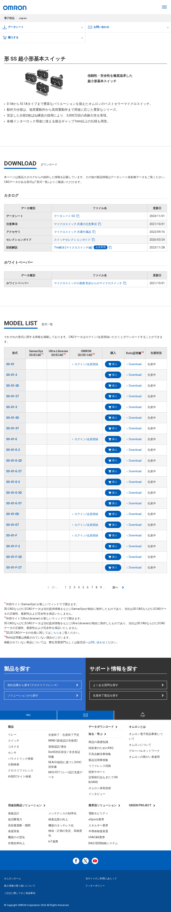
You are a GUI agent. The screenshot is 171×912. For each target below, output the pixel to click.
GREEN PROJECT (140, 805)
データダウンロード (101, 726)
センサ (12, 752)
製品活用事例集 (98, 760)
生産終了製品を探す (105, 695)
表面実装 (13, 831)
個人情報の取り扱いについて (19, 885)
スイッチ (13, 740)
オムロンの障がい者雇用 (144, 756)
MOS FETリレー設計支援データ (65, 775)
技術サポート (97, 771)
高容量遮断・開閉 (19, 825)
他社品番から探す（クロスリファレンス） (32, 685)
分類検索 (13, 764)
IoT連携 (53, 841)
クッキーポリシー (95, 885)
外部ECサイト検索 (19, 776)
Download (135, 364)
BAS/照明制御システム (103, 843)
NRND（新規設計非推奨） (63, 740)
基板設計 (13, 813)
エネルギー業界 (98, 825)
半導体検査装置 (98, 831)
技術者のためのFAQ (101, 748)
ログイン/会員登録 (86, 364)
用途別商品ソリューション (25, 805)
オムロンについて (140, 744)
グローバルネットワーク (144, 750)
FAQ (28, 715)
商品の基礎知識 (98, 742)
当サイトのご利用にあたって (101, 878)
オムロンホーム (12, 878)
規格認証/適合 (57, 746)
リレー (12, 734)
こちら (55, 632)
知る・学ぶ (96, 734)
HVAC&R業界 (97, 837)
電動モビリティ (98, 813)
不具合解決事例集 (100, 754)
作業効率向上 (16, 843)
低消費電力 (15, 819)
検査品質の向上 (58, 819)
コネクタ (13, 746)
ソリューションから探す (22, 695)
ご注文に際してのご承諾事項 (19, 893)
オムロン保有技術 (100, 788)
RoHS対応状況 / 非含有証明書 (64, 754)
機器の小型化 (16, 837)
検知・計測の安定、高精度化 (65, 833)
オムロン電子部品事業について (146, 736)
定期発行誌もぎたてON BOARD (103, 780)
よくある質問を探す (105, 685)
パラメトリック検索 (20, 758)
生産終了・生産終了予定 (63, 734)
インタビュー (97, 793)
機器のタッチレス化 (61, 825)
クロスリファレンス (20, 770)
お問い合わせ (98, 27)
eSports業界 (96, 819)
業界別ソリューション (103, 805)
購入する (10, 38)
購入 (114, 364)
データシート (13, 27)
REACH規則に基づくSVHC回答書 (64, 765)
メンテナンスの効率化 (62, 813)
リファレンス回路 (100, 765)
